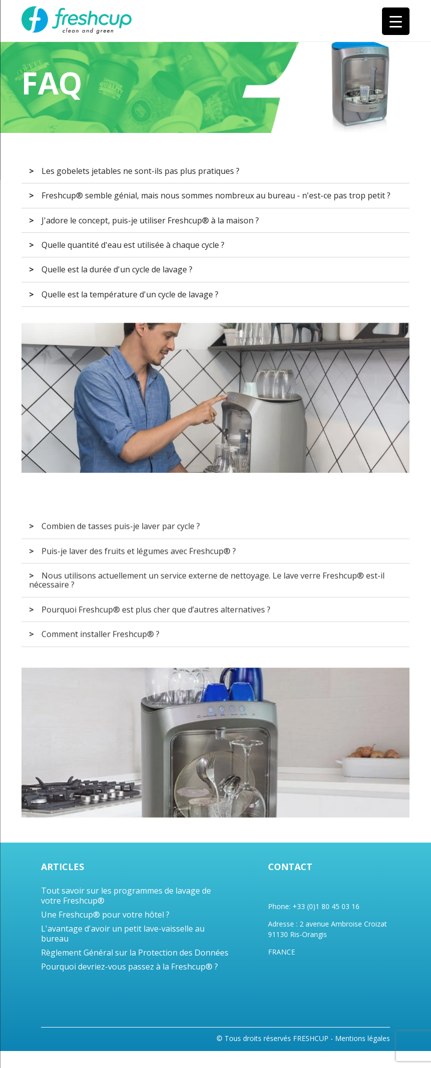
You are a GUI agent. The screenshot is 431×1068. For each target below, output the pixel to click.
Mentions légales (362, 1039)
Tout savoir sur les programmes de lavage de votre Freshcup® (126, 895)
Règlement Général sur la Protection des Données (134, 952)
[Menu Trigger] (396, 21)
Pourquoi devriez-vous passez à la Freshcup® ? (129, 966)
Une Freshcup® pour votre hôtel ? (105, 914)
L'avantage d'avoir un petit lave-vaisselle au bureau (122, 933)
